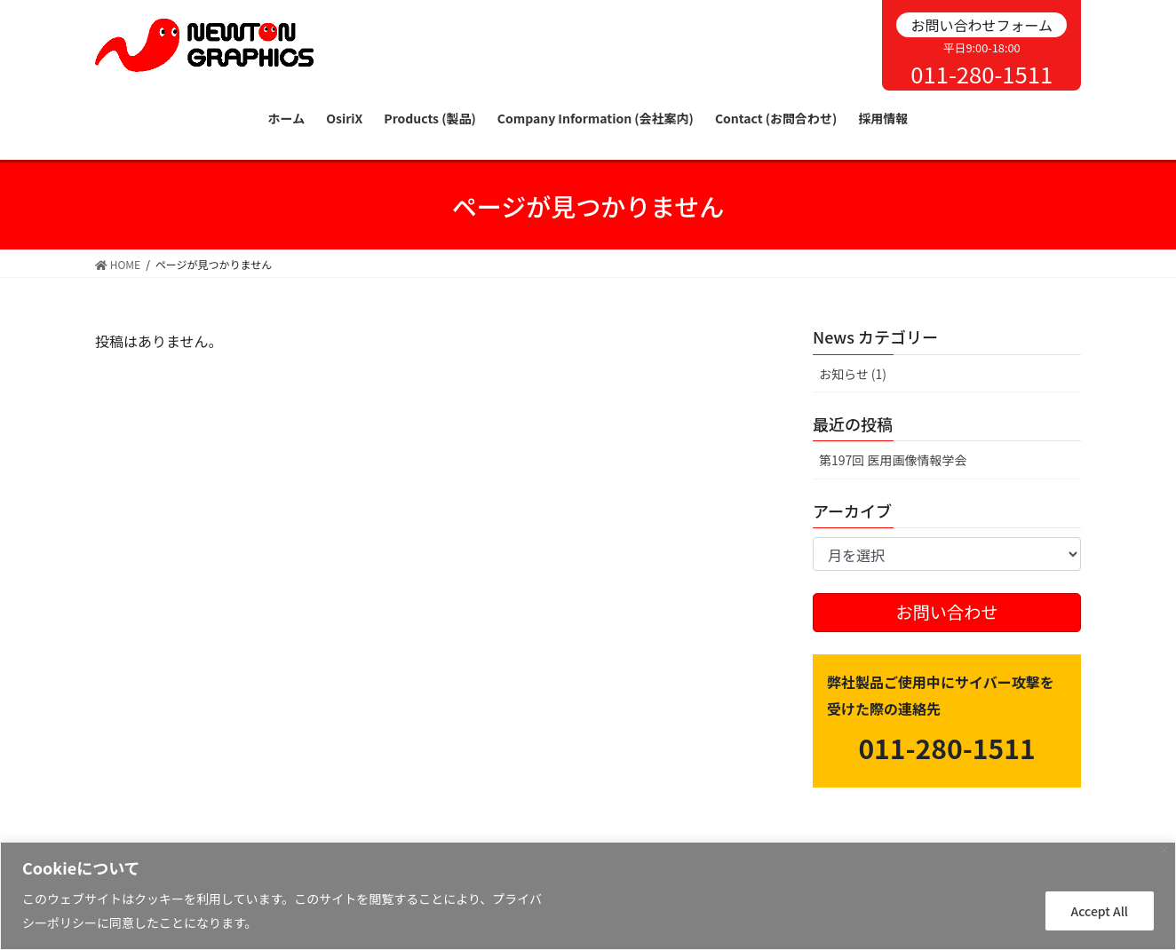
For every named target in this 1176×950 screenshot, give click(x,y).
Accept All (1099, 911)
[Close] (1164, 850)
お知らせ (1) (852, 374)
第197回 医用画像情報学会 (892, 460)
